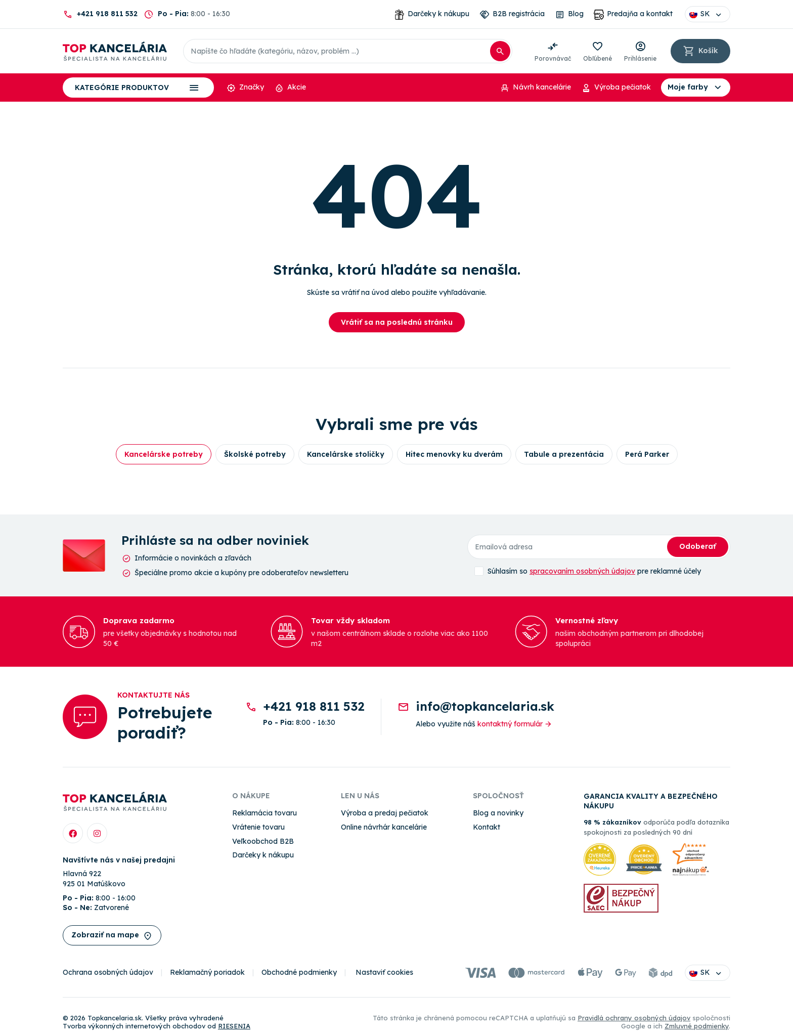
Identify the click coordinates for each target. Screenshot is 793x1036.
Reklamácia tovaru (264, 812)
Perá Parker (647, 454)
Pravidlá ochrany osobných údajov (634, 1018)
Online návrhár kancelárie (384, 827)
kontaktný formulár (515, 723)
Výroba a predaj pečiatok (384, 812)
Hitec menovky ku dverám (454, 454)
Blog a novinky (498, 812)
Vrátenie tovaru (258, 827)
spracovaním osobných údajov (582, 571)
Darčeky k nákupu (263, 854)
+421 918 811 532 (107, 13)
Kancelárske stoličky (345, 454)
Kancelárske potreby (163, 454)
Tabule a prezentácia (564, 454)
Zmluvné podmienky (697, 1026)
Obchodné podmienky (299, 972)
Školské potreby (255, 454)
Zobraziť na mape (112, 935)
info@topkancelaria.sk (485, 706)
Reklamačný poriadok (207, 972)
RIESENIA (234, 1026)
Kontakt (486, 827)
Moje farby (696, 87)
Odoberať (697, 546)
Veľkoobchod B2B (263, 841)
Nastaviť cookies (384, 972)
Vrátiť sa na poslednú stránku (397, 322)
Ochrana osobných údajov (108, 972)
